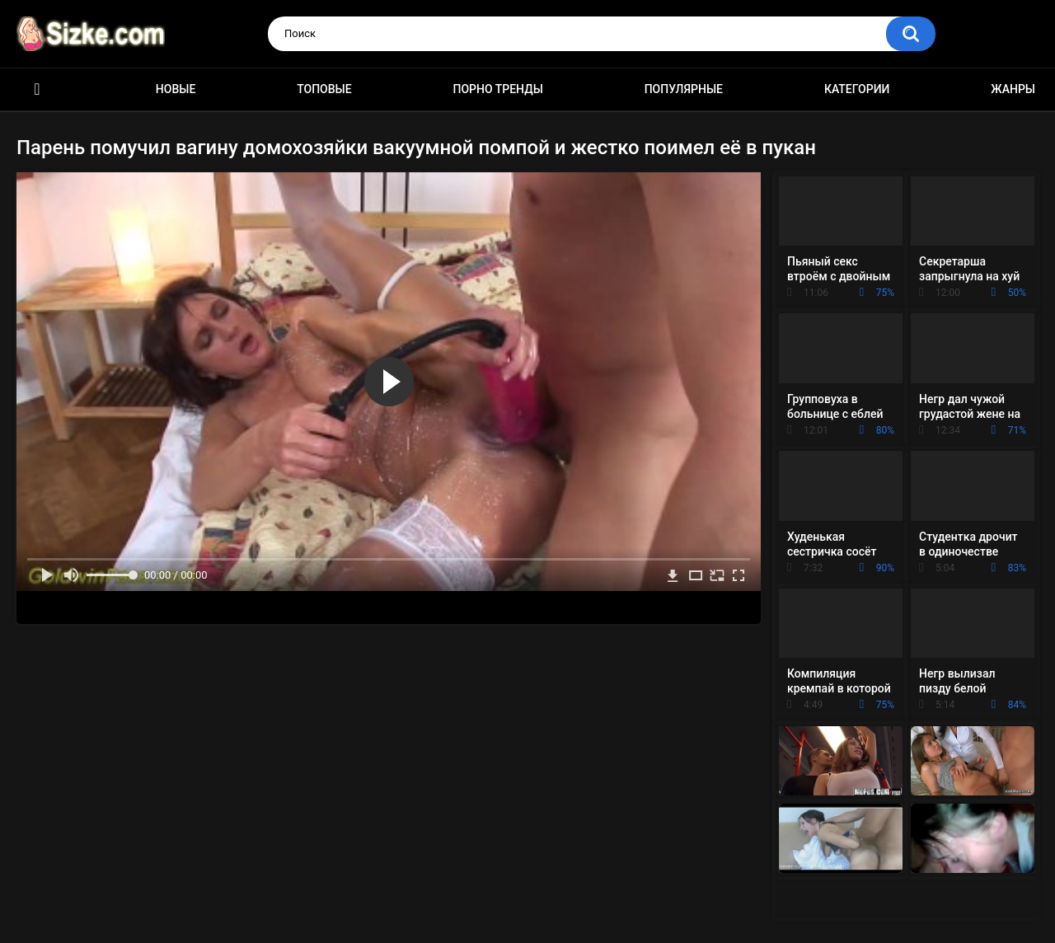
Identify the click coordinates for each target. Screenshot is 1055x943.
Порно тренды (497, 89)
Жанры (1013, 89)
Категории (857, 89)
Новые (175, 89)
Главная (37, 89)
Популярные (684, 89)
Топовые (324, 89)
